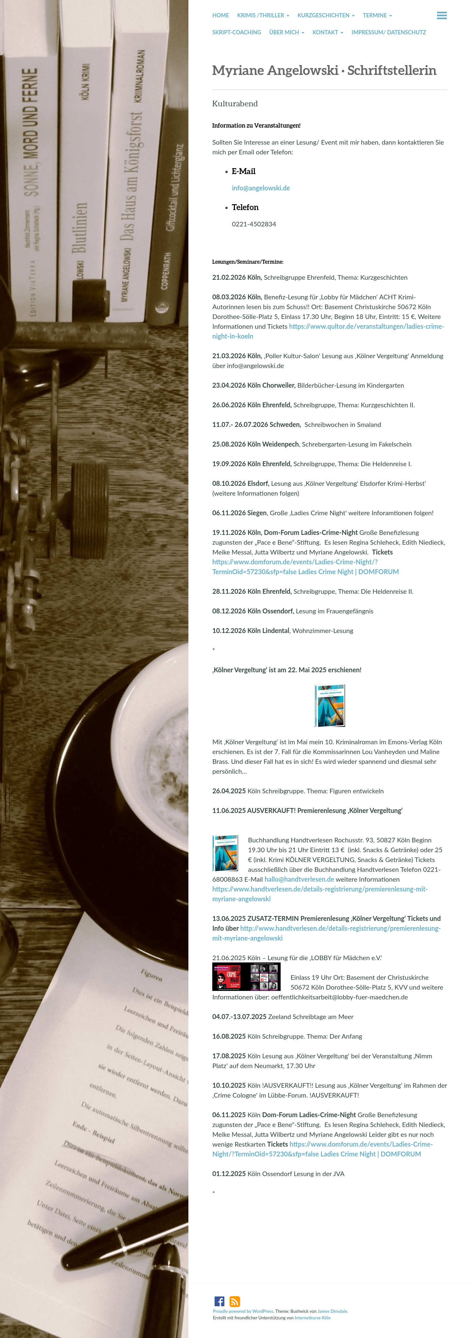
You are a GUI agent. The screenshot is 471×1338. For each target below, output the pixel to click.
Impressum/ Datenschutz (389, 32)
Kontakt (325, 32)
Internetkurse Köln (313, 1317)
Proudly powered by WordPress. (243, 1311)
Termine (375, 15)
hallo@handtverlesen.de (299, 879)
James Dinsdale (332, 1311)
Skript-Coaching (236, 32)
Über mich (284, 32)
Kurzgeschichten (324, 15)
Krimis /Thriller (260, 15)
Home (220, 15)
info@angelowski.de (261, 188)
